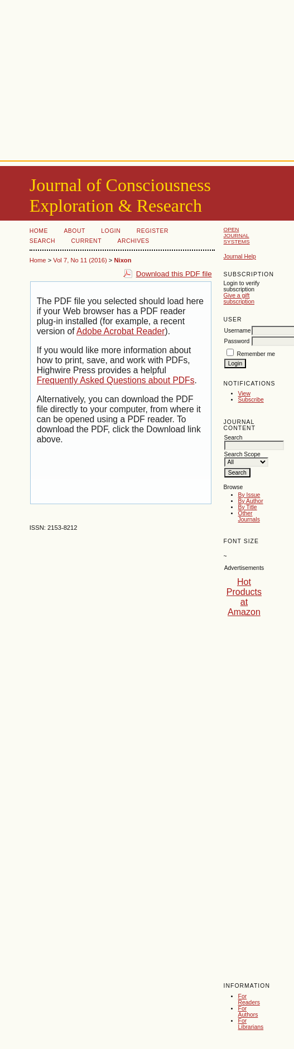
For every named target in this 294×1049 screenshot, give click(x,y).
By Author (250, 501)
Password (237, 341)
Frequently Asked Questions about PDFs (116, 380)
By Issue (249, 495)
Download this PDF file (174, 274)
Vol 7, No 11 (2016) (80, 260)
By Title (247, 507)
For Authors (248, 1012)
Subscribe (251, 400)
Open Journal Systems (237, 235)
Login (111, 231)
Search (42, 241)
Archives (133, 241)
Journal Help (240, 256)
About (74, 231)
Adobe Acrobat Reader (120, 331)
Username (237, 331)
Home (39, 231)
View (244, 394)
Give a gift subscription (239, 298)
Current (86, 241)
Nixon (122, 260)
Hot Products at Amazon (244, 597)
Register (152, 231)
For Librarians (251, 1024)
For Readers (249, 999)
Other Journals (249, 516)
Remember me (256, 354)
